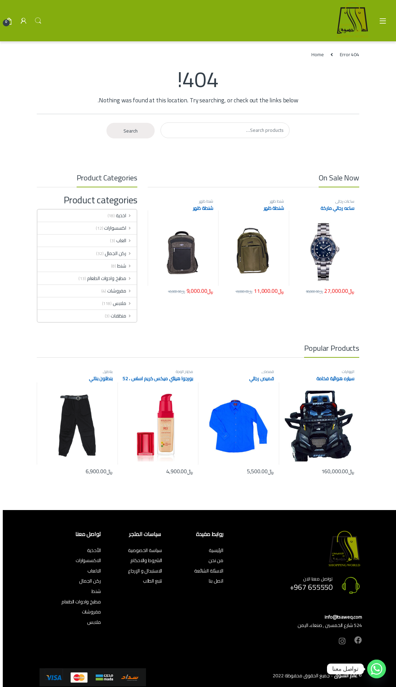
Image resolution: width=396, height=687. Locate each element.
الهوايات (348, 371)
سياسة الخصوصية (145, 550)
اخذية (126, 215)
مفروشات (122, 290)
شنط (127, 265)
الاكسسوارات (88, 560)
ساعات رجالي (344, 201)
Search (38, 21)
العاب (126, 240)
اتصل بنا (216, 580)
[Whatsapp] (376, 669)
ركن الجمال (121, 253)
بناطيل (107, 371)
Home (317, 54)
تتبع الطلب (152, 580)
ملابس (125, 303)
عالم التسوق (346, 675)
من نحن (215, 560)
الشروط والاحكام (146, 560)
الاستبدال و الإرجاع (145, 570)
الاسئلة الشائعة (208, 570)
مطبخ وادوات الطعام (112, 278)
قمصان (268, 371)
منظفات (124, 315)
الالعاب (94, 570)
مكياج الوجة (184, 371)
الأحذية (94, 550)
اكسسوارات (120, 227)
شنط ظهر (277, 201)
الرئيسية (216, 550)
